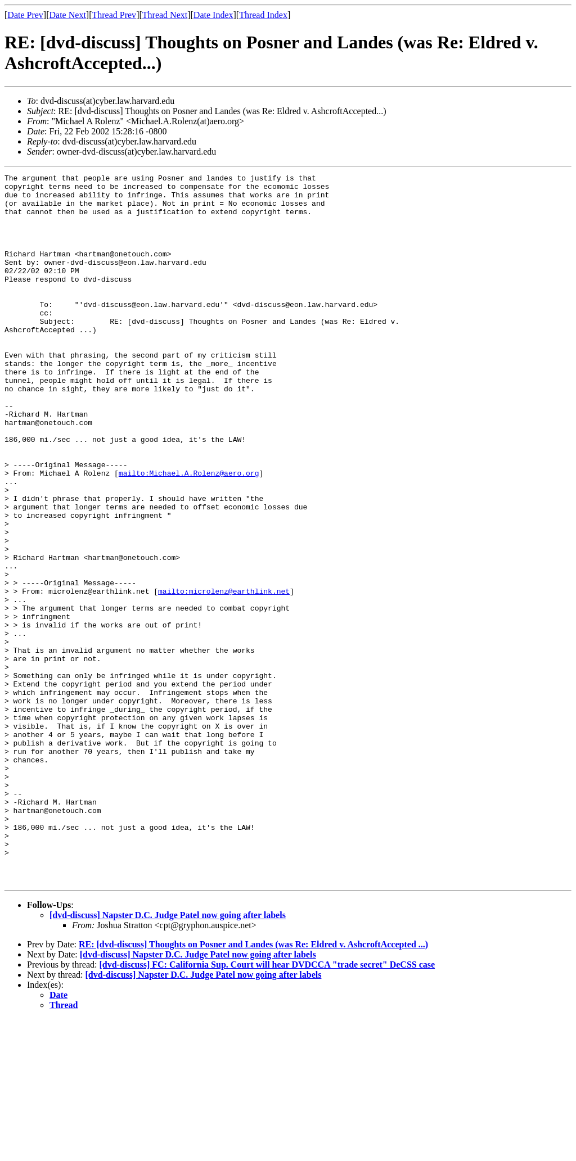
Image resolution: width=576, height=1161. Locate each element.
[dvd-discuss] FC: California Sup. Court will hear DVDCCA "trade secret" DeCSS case (267, 1106)
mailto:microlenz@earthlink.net (224, 675)
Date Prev (25, 15)
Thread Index (263, 15)
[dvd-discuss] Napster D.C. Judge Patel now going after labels (168, 1056)
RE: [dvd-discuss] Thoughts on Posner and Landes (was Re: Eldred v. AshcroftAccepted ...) (253, 1086)
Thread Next (164, 15)
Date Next (68, 15)
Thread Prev (114, 15)
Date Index (213, 15)
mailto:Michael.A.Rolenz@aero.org (189, 533)
